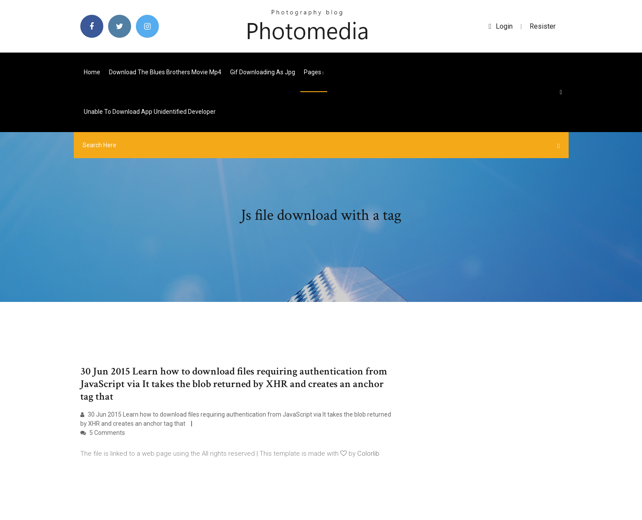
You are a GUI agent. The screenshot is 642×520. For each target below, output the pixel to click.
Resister (543, 26)
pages (314, 72)
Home (92, 72)
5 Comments (102, 432)
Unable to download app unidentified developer (150, 111)
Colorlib (368, 453)
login (501, 26)
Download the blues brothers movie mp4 (165, 72)
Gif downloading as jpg (262, 72)
